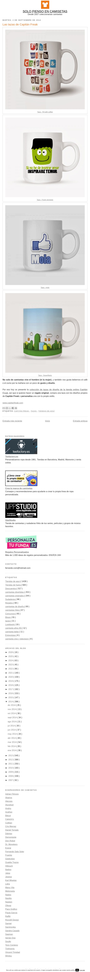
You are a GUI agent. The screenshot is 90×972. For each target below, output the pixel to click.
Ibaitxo (8, 869)
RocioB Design (12, 920)
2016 (11, 693)
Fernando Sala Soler (14, 852)
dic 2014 (12, 705)
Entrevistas (10, 635)
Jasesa (8, 877)
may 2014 (12, 734)
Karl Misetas (11, 880)
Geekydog (10, 859)
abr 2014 (12, 738)
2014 (11, 701)
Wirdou (8, 956)
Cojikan (8, 823)
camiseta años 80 (13, 628)
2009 (11, 772)
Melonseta (10, 891)
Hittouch (9, 866)
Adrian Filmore (12, 794)
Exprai (8, 848)
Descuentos (11, 588)
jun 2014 (12, 730)
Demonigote (10, 837)
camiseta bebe (12, 632)
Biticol (8, 816)
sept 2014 (12, 717)
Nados (8, 895)
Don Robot (10, 841)
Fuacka (8, 855)
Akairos (8, 798)
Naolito (8, 898)
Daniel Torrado (12, 830)
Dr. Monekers (11, 844)
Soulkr (8, 941)
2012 (11, 760)
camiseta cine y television (17, 639)
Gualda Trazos (12, 862)
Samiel (8, 923)
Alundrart (9, 805)
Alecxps (8, 801)
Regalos (9, 603)
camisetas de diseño (14, 606)
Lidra (7, 884)
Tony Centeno (11, 945)
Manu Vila (9, 887)
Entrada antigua (80, 421)
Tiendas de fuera (13, 585)
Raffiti (8, 916)
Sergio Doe (10, 938)
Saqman (9, 934)
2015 (11, 697)
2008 (11, 776)
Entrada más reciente (12, 421)
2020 (11, 677)
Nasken (8, 902)
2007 (11, 780)
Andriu (8, 808)
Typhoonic (10, 949)
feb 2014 (12, 746)
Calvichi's (9, 819)
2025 (11, 656)
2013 (11, 755)
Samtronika (10, 927)
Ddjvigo (8, 834)
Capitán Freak (21, 411)
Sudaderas (10, 599)
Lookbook (10, 624)
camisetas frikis (12, 610)
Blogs (8, 617)
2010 (11, 768)
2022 (11, 669)
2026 (11, 652)
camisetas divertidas (14, 592)
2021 (11, 673)
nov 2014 (12, 709)
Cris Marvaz (10, 826)
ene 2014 (12, 750)
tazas (34, 411)
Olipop (8, 905)
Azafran (8, 812)
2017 (11, 689)
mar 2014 (12, 742)
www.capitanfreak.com (13, 403)
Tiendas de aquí (46, 411)
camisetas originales (14, 596)
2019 (11, 681)
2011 (11, 764)
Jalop (7, 873)
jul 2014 (12, 726)
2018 (11, 685)
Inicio (47, 421)
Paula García (11, 913)
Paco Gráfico (11, 909)
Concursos (10, 614)
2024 (11, 660)
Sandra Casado (12, 931)
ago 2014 (12, 722)
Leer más (82, 970)
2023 (11, 664)
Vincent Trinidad (12, 952)
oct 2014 (12, 713)
